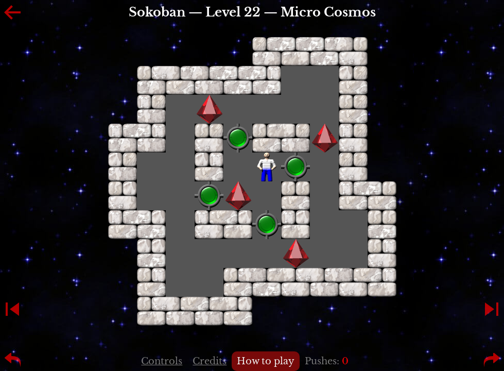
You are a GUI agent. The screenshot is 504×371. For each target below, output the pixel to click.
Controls (161, 361)
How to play (265, 361)
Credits (210, 361)
